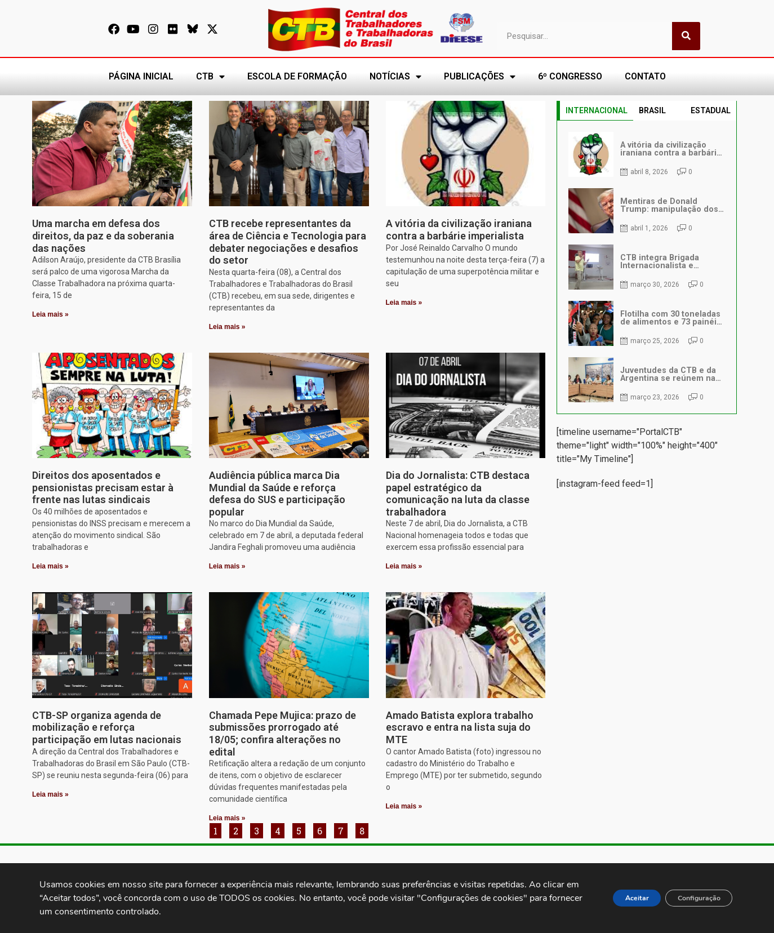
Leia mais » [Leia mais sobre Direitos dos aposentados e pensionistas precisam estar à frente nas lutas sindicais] (50, 566)
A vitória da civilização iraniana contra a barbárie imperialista (459, 229)
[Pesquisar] (686, 36)
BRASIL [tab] (652, 110)
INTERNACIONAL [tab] (597, 110)
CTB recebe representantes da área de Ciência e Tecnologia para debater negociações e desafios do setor (287, 241)
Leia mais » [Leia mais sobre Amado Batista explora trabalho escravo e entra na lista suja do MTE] (404, 806)
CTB (210, 76)
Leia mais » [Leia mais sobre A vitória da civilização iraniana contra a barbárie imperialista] (404, 302)
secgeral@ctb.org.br (319, 873)
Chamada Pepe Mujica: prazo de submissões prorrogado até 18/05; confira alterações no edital (282, 733)
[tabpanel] (646, 267)
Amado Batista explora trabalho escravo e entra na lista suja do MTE (459, 727)
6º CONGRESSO (570, 76)
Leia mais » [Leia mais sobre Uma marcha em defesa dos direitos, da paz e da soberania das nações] (50, 314)
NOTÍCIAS (395, 76)
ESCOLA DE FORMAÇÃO (297, 76)
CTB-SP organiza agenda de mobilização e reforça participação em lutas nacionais (106, 727)
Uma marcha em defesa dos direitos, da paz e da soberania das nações (103, 235)
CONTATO (645, 76)
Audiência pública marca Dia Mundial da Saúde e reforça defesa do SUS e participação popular (277, 493)
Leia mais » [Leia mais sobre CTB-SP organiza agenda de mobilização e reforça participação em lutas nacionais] (50, 794)
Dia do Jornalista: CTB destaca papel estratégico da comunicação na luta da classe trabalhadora (458, 493)
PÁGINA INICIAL (141, 76)
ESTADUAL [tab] (711, 110)
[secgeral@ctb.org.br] (270, 874)
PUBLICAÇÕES (479, 76)
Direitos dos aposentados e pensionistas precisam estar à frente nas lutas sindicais (103, 487)
